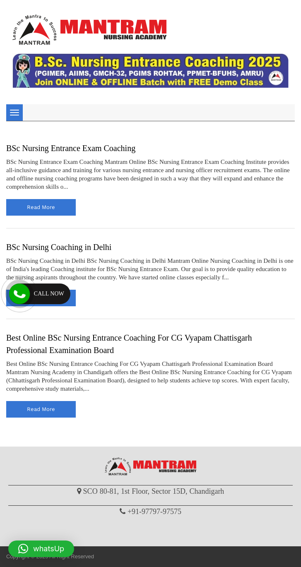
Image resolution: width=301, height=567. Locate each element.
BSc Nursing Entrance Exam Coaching (70, 148)
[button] (41, 549)
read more (41, 207)
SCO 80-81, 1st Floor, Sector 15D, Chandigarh (153, 491)
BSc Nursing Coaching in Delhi (58, 247)
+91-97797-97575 (154, 511)
